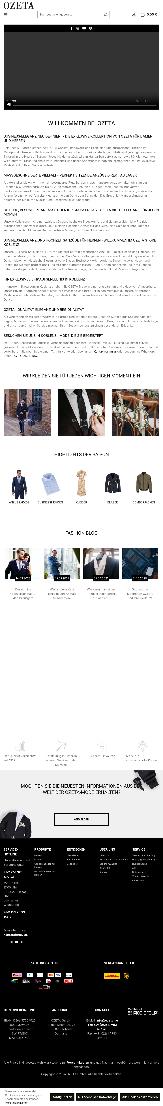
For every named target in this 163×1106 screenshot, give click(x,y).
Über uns (105, 855)
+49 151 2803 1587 (24, 356)
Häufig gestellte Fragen (145, 859)
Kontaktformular (105, 351)
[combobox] (69, 14)
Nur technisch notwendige (97, 1097)
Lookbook (72, 863)
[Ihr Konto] (134, 14)
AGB (134, 868)
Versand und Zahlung (144, 855)
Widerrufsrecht (140, 876)
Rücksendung (139, 863)
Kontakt (104, 872)
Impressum (138, 880)
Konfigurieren (62, 1097)
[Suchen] (105, 14)
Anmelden (81, 819)
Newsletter (73, 855)
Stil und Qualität (108, 863)
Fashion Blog (74, 859)
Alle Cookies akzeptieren (140, 1097)
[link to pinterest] (22, 942)
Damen (38, 859)
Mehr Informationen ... (18, 1102)
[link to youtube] (16, 942)
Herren (38, 855)
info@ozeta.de (107, 1020)
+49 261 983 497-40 (13, 874)
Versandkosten (78, 1062)
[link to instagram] (11, 942)
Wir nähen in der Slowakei (114, 859)
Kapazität (105, 868)
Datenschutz (139, 872)
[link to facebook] (6, 942)
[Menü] (7, 14)
